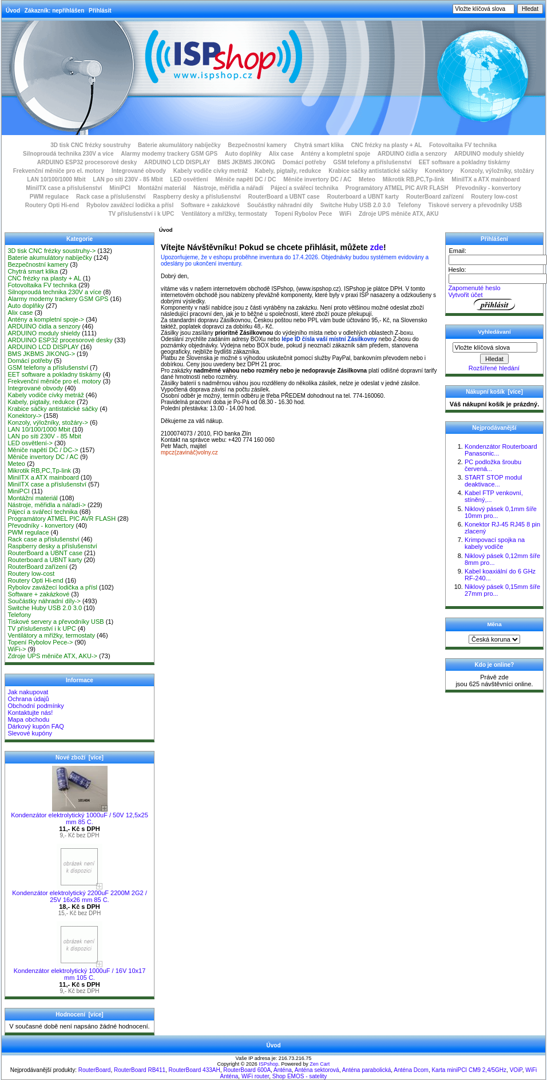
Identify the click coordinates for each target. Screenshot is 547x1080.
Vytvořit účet (465, 294)
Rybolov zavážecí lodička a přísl (129, 205)
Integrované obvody (139, 171)
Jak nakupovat (27, 692)
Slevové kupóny (29, 733)
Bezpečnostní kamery (257, 145)
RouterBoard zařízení (435, 196)
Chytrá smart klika (319, 145)
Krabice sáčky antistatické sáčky (373, 171)
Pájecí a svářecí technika (304, 188)
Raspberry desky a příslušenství (196, 196)
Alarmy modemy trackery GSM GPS (169, 154)
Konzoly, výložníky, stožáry (497, 171)
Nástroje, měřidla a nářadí (228, 188)
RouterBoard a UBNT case (284, 196)
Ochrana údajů (28, 698)
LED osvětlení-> (30, 443)
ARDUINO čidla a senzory (412, 154)
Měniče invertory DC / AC (317, 179)
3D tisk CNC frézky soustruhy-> (51, 250)
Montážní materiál (162, 188)
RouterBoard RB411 (139, 1070)
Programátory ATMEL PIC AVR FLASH (397, 188)
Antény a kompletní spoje (335, 154)
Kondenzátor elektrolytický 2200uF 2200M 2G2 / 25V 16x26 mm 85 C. (79, 893)
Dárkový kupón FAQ (35, 726)
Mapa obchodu (28, 719)
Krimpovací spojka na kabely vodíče (495, 543)
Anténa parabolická (366, 1070)
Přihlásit (100, 10)
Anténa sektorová (317, 1070)
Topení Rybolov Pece (303, 214)
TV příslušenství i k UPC (141, 214)
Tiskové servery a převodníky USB (475, 205)
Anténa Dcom (411, 1070)
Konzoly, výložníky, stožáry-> (47, 422)
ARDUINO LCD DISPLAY (177, 162)
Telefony (409, 205)
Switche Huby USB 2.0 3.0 (355, 205)
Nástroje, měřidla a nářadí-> (46, 504)
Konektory (439, 171)
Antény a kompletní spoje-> (45, 319)
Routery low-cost (494, 196)
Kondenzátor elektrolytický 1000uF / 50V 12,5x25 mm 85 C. (79, 815)
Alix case (281, 154)
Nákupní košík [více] (494, 392)
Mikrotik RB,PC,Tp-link (414, 179)
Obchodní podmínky (35, 705)
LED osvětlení (189, 179)
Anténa (283, 1070)
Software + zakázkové (210, 205)
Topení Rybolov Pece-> (40, 642)
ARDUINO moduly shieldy (489, 154)
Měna (494, 624)
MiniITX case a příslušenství (64, 188)
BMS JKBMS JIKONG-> (41, 353)
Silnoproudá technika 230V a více (68, 154)
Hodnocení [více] (79, 1014)
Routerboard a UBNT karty (363, 196)
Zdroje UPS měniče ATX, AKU (399, 214)
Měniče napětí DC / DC (245, 179)
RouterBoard (94, 1070)
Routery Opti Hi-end (52, 205)
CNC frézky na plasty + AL (386, 145)
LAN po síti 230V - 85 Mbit (127, 179)
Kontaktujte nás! (30, 712)
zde (376, 247)
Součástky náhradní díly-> (44, 601)
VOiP (516, 1070)
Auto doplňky (243, 154)
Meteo (367, 179)
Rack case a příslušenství (111, 196)
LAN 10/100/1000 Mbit (56, 179)
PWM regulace (49, 196)
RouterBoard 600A (247, 1070)
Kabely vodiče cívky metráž (210, 171)
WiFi (345, 214)
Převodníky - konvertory (488, 188)
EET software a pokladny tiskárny (464, 162)
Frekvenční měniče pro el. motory (59, 171)
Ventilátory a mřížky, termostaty (224, 214)
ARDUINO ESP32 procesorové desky (87, 162)
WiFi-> (16, 649)
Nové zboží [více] (80, 757)
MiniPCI (119, 188)
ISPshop (268, 1064)
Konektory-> (24, 415)
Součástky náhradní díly (280, 205)
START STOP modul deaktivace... (493, 481)
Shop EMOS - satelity (299, 1076)
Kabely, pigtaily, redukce (288, 171)
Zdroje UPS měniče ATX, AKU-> (52, 655)
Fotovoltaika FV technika (463, 145)
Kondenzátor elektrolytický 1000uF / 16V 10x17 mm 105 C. (80, 971)
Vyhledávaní (494, 332)
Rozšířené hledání (494, 368)
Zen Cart (320, 1064)
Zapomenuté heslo (474, 287)
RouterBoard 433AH (194, 1070)
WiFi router (255, 1076)
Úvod (13, 10)
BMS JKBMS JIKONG (246, 162)
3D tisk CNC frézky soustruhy (90, 145)
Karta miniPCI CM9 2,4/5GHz (468, 1070)
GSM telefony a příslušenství (372, 162)
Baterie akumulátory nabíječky (179, 145)
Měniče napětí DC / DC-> (42, 449)
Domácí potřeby (304, 162)
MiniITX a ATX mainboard (485, 179)
